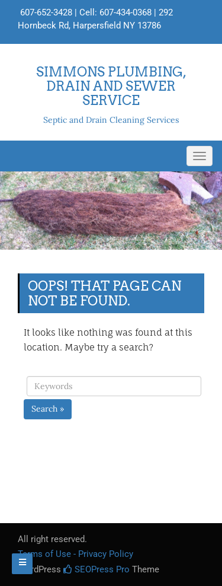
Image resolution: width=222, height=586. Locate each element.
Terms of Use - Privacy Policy (75, 554)
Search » (47, 408)
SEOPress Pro (96, 569)
